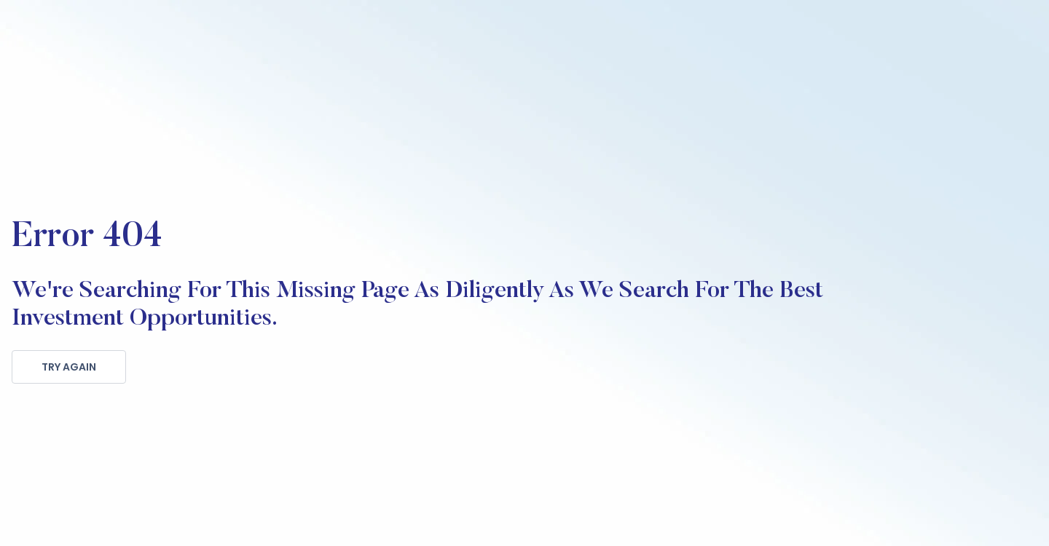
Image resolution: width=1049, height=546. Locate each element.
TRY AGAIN (69, 367)
